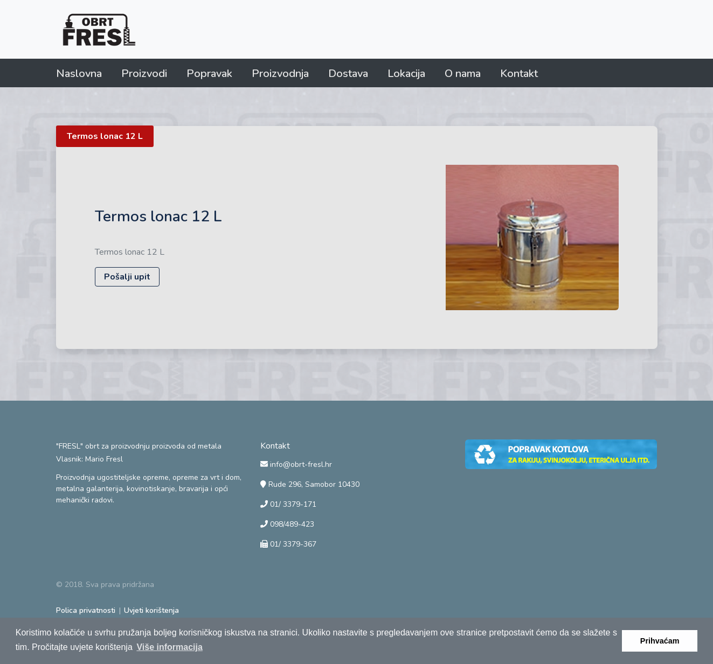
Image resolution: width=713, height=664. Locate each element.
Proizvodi (144, 73)
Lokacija (406, 73)
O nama (463, 73)
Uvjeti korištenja (151, 610)
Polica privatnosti (85, 610)
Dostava (348, 73)
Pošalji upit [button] (127, 277)
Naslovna (79, 73)
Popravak (209, 73)
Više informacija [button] (169, 647)
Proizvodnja (280, 73)
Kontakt (519, 73)
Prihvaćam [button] (660, 641)
